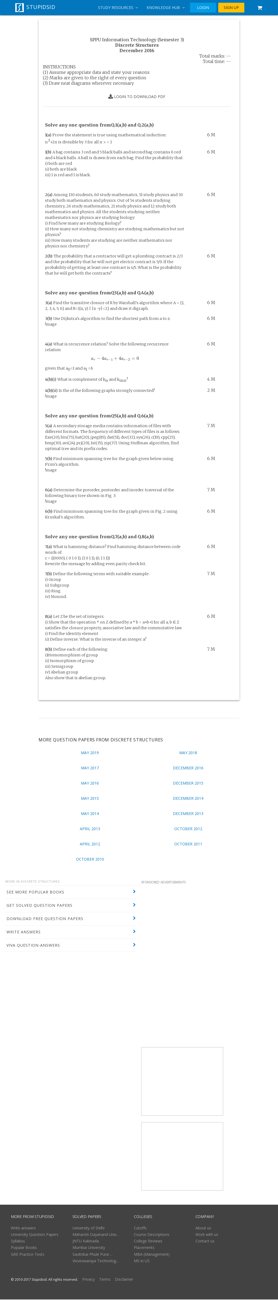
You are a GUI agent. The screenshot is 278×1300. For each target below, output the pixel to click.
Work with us (206, 1235)
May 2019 (90, 752)
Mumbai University (88, 1248)
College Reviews (148, 1241)
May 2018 (188, 752)
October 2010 (90, 859)
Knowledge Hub (166, 7)
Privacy (88, 1279)
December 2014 (188, 798)
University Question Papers (34, 1235)
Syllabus (18, 1241)
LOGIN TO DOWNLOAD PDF (137, 97)
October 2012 (188, 828)
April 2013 (90, 828)
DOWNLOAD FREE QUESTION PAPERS (45, 918)
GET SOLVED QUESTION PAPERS (39, 905)
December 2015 (188, 783)
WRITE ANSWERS (24, 931)
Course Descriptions (151, 1235)
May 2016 (90, 783)
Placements (144, 1248)
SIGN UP (231, 7)
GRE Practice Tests (27, 1254)
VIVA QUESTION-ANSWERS (33, 945)
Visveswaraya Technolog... (95, 1261)
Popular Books (24, 1248)
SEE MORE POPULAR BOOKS (35, 892)
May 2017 (90, 767)
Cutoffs (140, 1228)
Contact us (204, 1241)
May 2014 (90, 813)
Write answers (23, 1228)
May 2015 (90, 798)
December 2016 (188, 767)
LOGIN (203, 7)
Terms (104, 1279)
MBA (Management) (152, 1254)
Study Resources (118, 7)
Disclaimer (124, 1279)
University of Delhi (88, 1228)
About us (203, 1228)
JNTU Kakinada (85, 1241)
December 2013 (188, 813)
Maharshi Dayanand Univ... (95, 1235)
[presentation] (115, 358)
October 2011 (188, 843)
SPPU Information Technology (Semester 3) (137, 39)
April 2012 (90, 843)
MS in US (142, 1261)
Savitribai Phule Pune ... (92, 1254)
